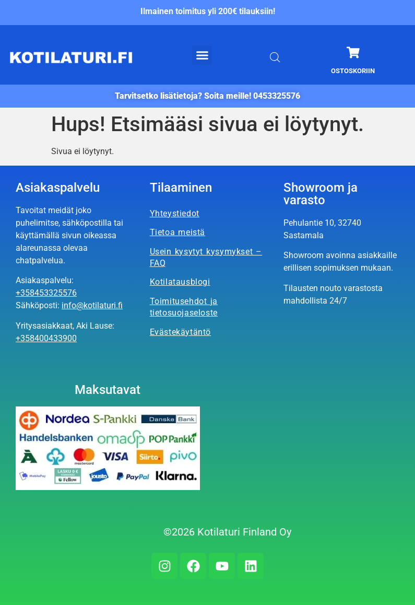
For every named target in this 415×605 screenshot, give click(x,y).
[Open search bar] (275, 57)
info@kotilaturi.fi (92, 305)
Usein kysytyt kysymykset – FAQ (206, 257)
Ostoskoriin (353, 71)
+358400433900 (46, 338)
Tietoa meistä (177, 232)
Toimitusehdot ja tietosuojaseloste (184, 307)
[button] (202, 55)
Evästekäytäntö (180, 332)
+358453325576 (46, 293)
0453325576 (276, 96)
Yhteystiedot (174, 213)
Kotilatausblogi (180, 282)
